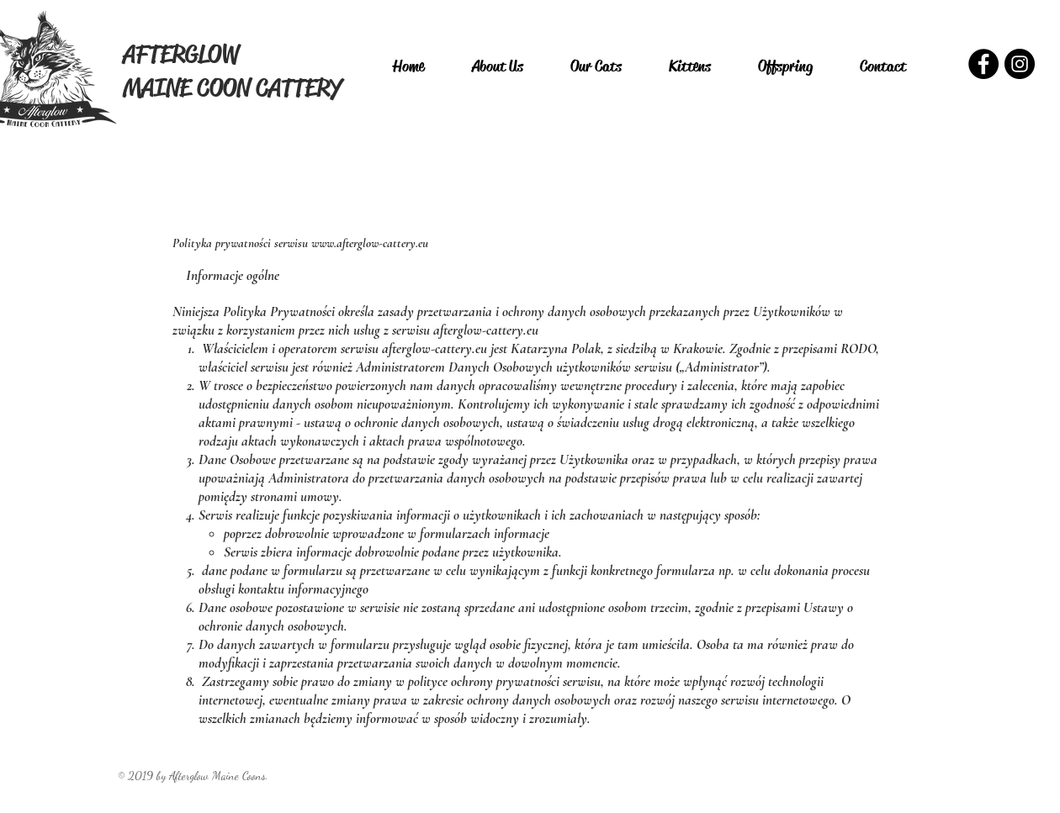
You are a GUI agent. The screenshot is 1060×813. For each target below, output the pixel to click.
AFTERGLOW (181, 54)
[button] (596, 66)
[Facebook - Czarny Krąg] (983, 64)
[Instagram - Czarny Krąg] (1019, 64)
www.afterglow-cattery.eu (369, 243)
